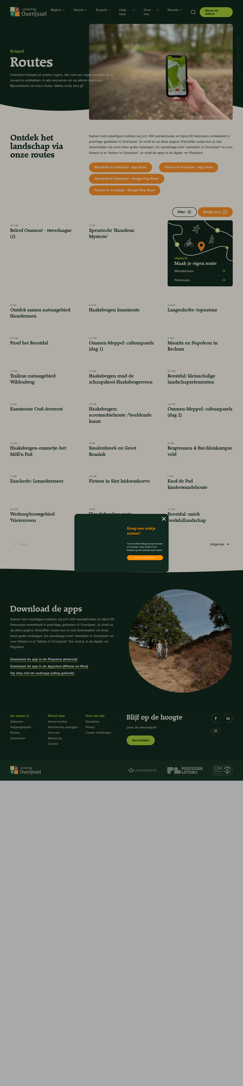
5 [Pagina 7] (138, 849)
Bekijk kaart (214, 213)
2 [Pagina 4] (110, 849)
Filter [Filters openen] (183, 213)
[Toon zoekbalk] (192, 12)
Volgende (219, 850)
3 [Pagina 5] (119, 849)
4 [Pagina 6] (129, 849)
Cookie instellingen (98, 1038)
